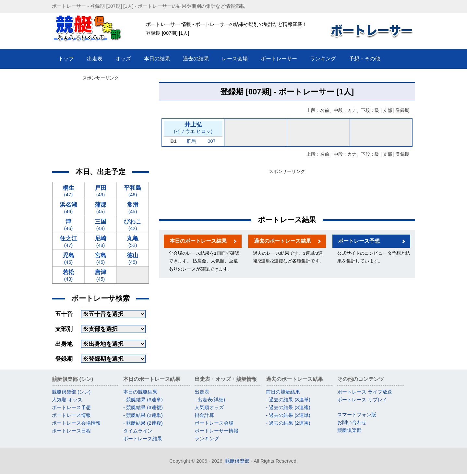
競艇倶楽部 (349, 430)
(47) (68, 190)
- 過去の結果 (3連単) (288, 399)
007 (212, 141)
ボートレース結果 (142, 438)
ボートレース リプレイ (362, 399)
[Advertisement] (287, 190)
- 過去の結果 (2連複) (288, 423)
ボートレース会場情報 (76, 423)
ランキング (207, 438)
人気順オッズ (209, 407)
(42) (132, 224)
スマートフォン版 (356, 414)
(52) (132, 241)
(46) (132, 190)
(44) (100, 224)
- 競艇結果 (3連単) (143, 399)
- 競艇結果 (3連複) (143, 407)
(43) (68, 275)
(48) (100, 241)
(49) (100, 190)
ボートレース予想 (359, 241)
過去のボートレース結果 (282, 241)
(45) (100, 207)
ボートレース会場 (214, 423)
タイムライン (137, 430)
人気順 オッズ (67, 399)
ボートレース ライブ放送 (364, 392)
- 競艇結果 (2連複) (143, 423)
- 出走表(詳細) (210, 399)
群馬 (191, 141)
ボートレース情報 (71, 415)
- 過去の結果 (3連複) (288, 407)
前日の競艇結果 (283, 392)
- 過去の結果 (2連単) (288, 415)
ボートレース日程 (71, 430)
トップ (66, 58)
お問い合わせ (351, 422)
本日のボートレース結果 (198, 241)
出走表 (202, 392)
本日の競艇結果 (140, 392)
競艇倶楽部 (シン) (71, 392)
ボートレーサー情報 (216, 430)
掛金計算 (204, 415)
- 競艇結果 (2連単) (143, 415)
